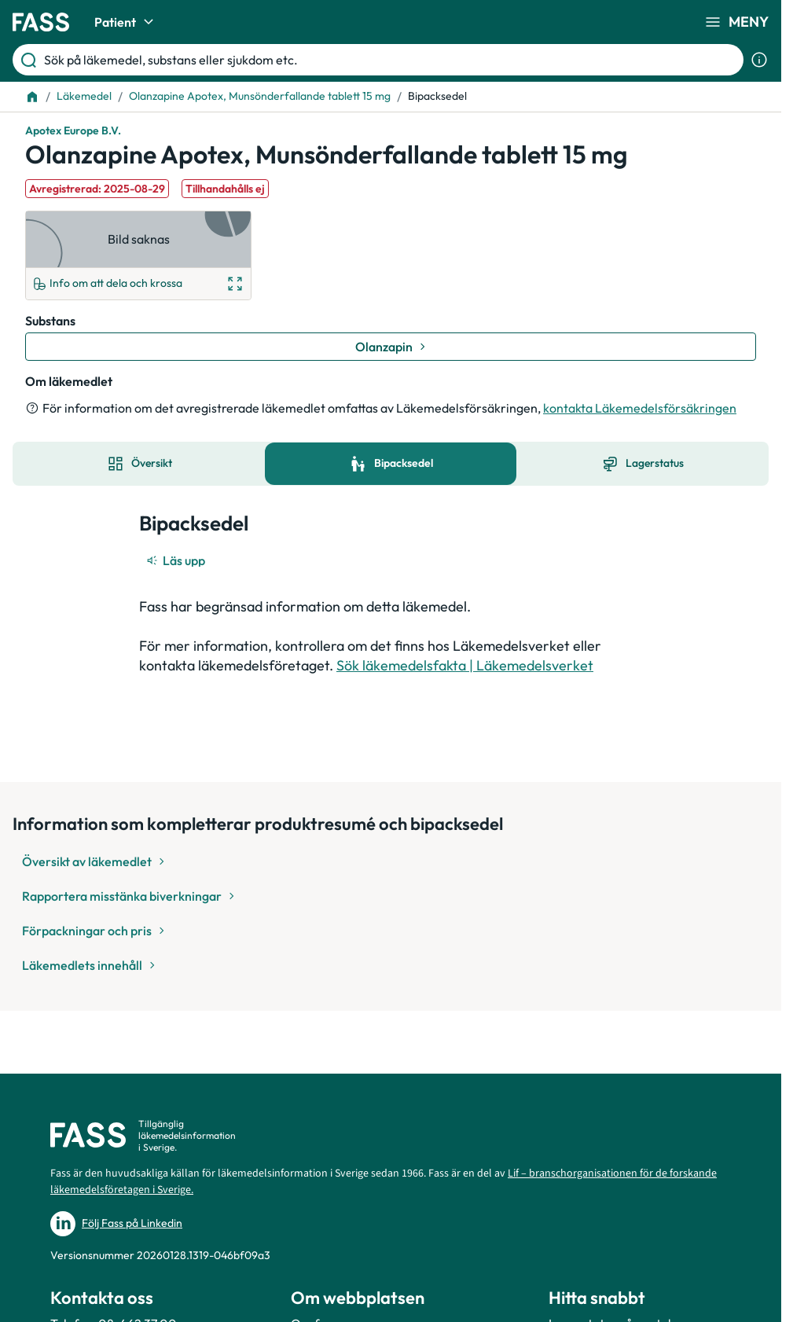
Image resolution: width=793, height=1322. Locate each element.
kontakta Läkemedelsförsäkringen (639, 408)
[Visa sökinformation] (759, 59)
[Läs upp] (177, 560)
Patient (126, 22)
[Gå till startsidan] (41, 22)
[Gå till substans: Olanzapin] (390, 346)
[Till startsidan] (32, 97)
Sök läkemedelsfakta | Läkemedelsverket (464, 665)
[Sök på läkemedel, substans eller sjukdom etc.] (390, 59)
